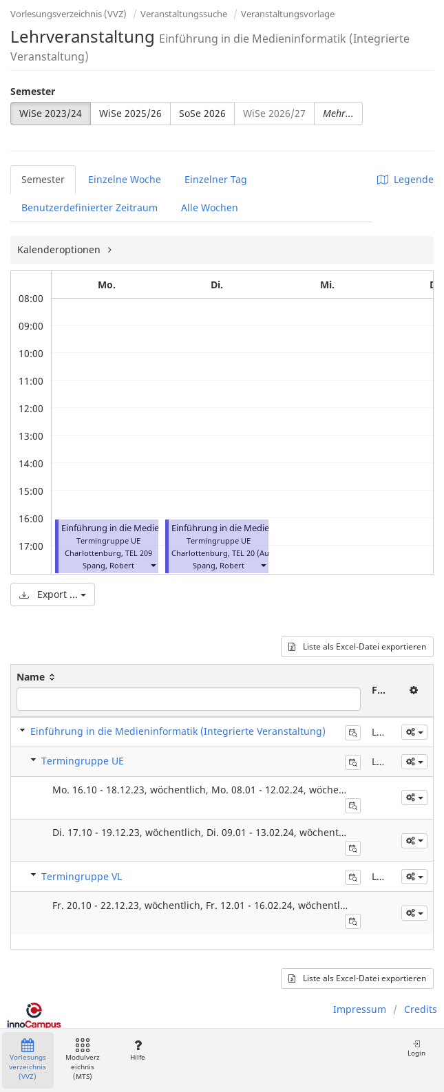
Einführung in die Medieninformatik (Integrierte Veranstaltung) (178, 731)
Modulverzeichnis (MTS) (82, 1060)
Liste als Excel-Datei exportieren (357, 646)
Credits (420, 1009)
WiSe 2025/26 (130, 113)
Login (416, 1048)
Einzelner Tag (215, 179)
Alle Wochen (209, 207)
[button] (152, 565)
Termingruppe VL (81, 876)
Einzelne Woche (124, 179)
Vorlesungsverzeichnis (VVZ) (68, 14)
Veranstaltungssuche (183, 14)
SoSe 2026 (202, 113)
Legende (405, 179)
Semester (32, 91)
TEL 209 (138, 553)
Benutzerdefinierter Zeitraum (89, 207)
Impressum (359, 1009)
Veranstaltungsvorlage (288, 14)
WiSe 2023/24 (50, 113)
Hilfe (137, 1050)
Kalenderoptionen (60, 249)
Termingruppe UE (82, 760)
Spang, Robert (108, 565)
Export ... (52, 594)
